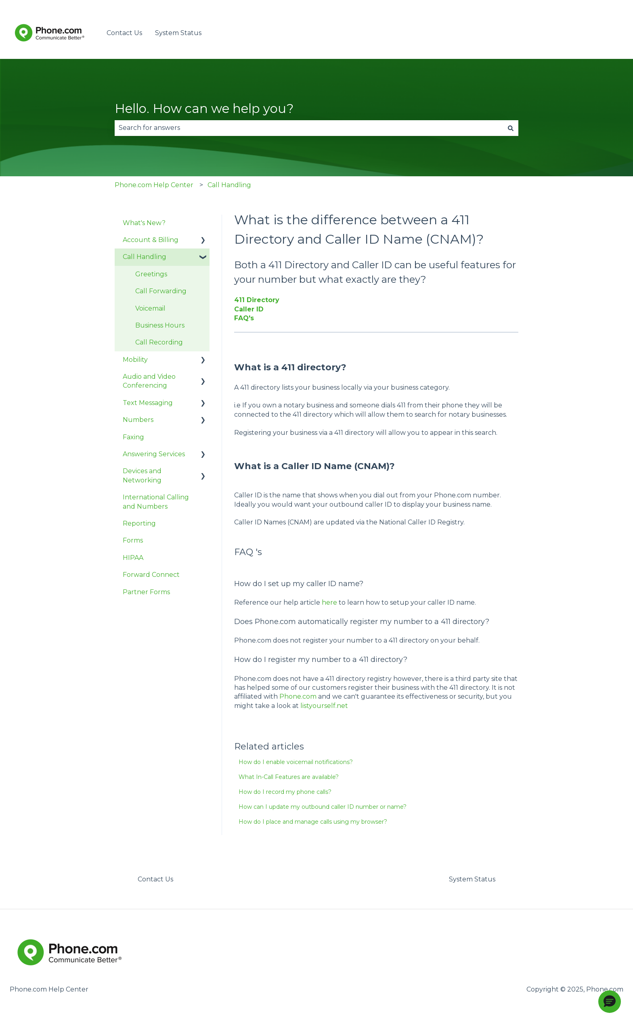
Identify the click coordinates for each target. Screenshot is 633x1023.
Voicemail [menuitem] (150, 308)
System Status (178, 33)
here (329, 602)
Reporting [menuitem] (139, 523)
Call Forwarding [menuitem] (161, 291)
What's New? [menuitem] (144, 223)
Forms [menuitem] (133, 540)
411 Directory (256, 300)
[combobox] (309, 128)
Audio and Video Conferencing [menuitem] (149, 381)
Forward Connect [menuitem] (151, 574)
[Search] (510, 128)
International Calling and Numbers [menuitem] (156, 501)
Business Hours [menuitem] (159, 325)
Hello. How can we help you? (204, 108)
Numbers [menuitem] (138, 420)
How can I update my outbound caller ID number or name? (323, 806)
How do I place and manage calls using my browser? (313, 821)
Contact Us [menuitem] (155, 879)
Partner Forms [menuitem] (146, 592)
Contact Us (124, 33)
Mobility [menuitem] (135, 359)
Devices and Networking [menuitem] (142, 475)
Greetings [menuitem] (151, 274)
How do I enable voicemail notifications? (296, 762)
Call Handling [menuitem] (144, 257)
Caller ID (249, 309)
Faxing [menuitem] (133, 437)
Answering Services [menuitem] (154, 454)
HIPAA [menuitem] (133, 558)
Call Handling (229, 185)
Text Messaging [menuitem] (148, 403)
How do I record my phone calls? (285, 791)
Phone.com (297, 696)
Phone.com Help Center (154, 185)
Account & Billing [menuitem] (150, 240)
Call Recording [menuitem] (159, 342)
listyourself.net (324, 706)
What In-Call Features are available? (289, 777)
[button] (609, 1001)
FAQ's (244, 318)
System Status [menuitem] (472, 879)
